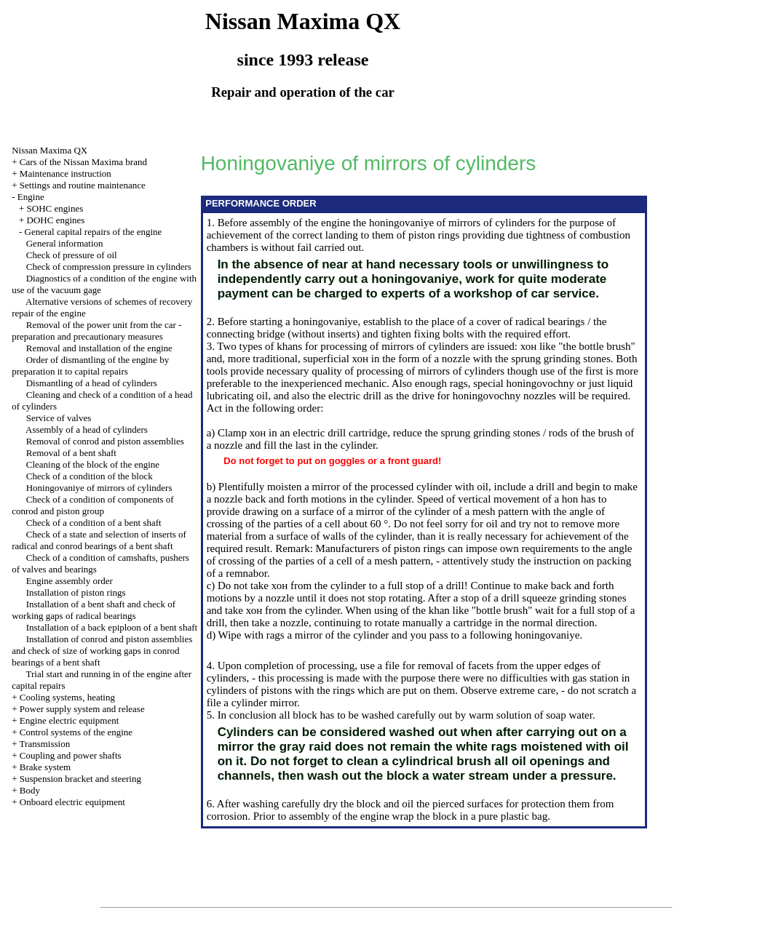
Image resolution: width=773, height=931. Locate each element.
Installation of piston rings (76, 592)
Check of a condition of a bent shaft (94, 522)
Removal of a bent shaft (71, 452)
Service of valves (59, 417)
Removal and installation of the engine (99, 348)
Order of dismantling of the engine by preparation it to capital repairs (90, 365)
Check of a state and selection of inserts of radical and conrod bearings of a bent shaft (99, 540)
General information (64, 243)
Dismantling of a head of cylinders (91, 382)
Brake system (45, 767)
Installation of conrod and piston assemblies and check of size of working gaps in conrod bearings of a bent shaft (102, 651)
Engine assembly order (69, 580)
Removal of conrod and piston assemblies (105, 441)
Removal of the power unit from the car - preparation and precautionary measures (96, 330)
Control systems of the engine (76, 732)
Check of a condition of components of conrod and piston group (92, 505)
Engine (30, 196)
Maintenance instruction (65, 173)
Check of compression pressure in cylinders (108, 266)
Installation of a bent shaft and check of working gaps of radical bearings (93, 610)
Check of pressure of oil (71, 254)
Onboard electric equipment (72, 801)
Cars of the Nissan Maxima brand (83, 161)
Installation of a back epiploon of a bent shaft (111, 627)
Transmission (45, 743)
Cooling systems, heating (67, 697)
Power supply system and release (82, 708)
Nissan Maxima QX (49, 150)
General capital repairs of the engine (93, 231)
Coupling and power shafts (71, 755)
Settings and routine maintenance (83, 185)
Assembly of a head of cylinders (86, 429)
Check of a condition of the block (89, 476)
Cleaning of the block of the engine (92, 464)
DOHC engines (56, 220)
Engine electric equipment (69, 720)
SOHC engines (55, 208)
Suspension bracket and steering (80, 778)
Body (30, 790)
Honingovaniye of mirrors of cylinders (99, 487)
